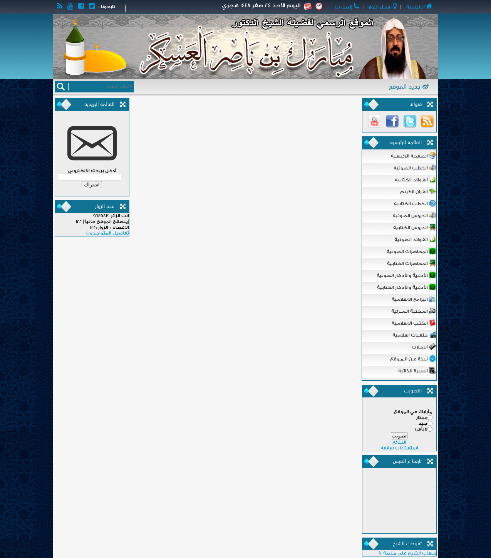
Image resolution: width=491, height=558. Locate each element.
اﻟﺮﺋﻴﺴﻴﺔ (418, 7)
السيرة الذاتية (417, 370)
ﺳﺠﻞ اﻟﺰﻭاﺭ (383, 7)
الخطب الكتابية (415, 203)
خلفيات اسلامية (414, 334)
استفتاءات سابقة (399, 448)
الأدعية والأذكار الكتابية (406, 286)
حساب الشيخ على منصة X (407, 553)
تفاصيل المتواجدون (107, 233)
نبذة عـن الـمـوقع (413, 358)
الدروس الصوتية (414, 215)
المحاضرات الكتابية (411, 263)
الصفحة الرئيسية (413, 155)
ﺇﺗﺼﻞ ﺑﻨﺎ (347, 7)
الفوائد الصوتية (415, 239)
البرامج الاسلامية (414, 298)
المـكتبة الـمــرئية (413, 310)
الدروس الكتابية (414, 227)
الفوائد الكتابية (415, 179)
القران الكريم (418, 191)
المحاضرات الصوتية (411, 251)
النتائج (399, 442)
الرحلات (424, 346)
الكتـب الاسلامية (414, 322)
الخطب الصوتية (415, 167)
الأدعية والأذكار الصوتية (406, 274)
